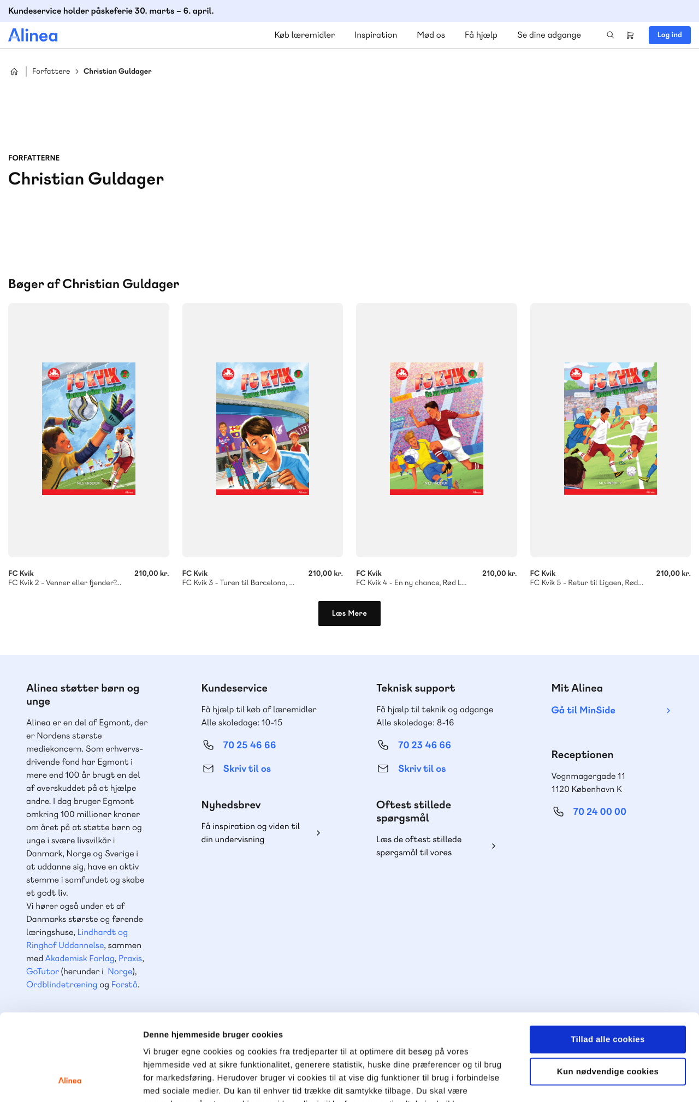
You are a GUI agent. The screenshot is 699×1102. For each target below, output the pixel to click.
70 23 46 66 (424, 745)
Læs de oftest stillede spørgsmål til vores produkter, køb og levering (427, 846)
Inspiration (375, 34)
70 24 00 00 (600, 812)
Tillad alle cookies (608, 958)
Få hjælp (481, 34)
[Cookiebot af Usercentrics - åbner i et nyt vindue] (71, 1081)
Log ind (669, 35)
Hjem (14, 71)
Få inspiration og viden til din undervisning (251, 832)
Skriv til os (247, 769)
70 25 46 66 (249, 745)
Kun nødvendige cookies (608, 990)
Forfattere (51, 71)
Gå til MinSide (583, 710)
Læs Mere (350, 613)
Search (610, 35)
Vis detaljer (568, 1080)
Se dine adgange (549, 34)
